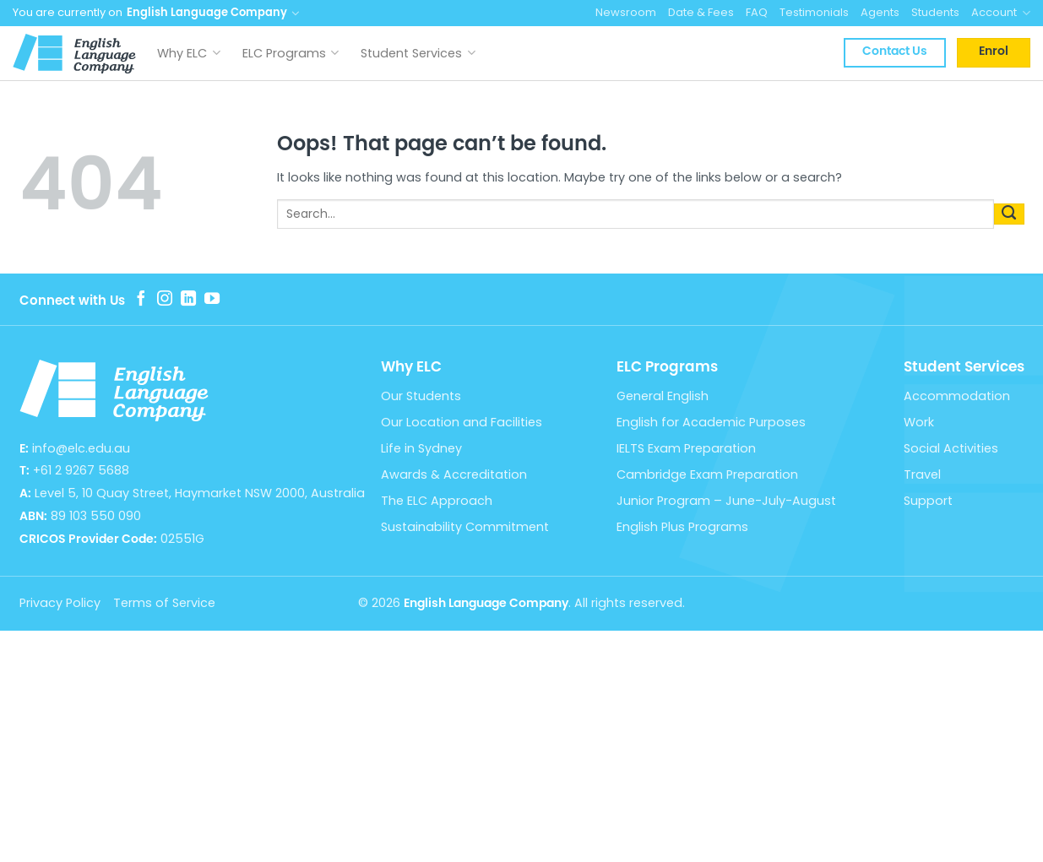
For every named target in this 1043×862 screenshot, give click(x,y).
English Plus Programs (682, 526)
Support (928, 500)
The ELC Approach (436, 500)
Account (1000, 12)
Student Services (418, 53)
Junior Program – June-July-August (726, 500)
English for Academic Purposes (711, 422)
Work (919, 422)
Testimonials (814, 12)
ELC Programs (291, 53)
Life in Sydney (421, 448)
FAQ (757, 12)
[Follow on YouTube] (212, 299)
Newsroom (625, 12)
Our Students (421, 396)
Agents (880, 12)
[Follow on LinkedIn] (188, 299)
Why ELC (188, 53)
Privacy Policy (59, 602)
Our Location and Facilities (461, 422)
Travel (922, 474)
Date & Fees (701, 12)
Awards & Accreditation (454, 474)
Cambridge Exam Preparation (707, 474)
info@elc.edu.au (81, 448)
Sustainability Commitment (465, 526)
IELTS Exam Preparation (686, 448)
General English (663, 396)
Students (935, 12)
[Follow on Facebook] (141, 299)
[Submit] (1009, 213)
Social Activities (951, 448)
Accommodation (957, 396)
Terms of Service (164, 602)
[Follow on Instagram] (164, 299)
